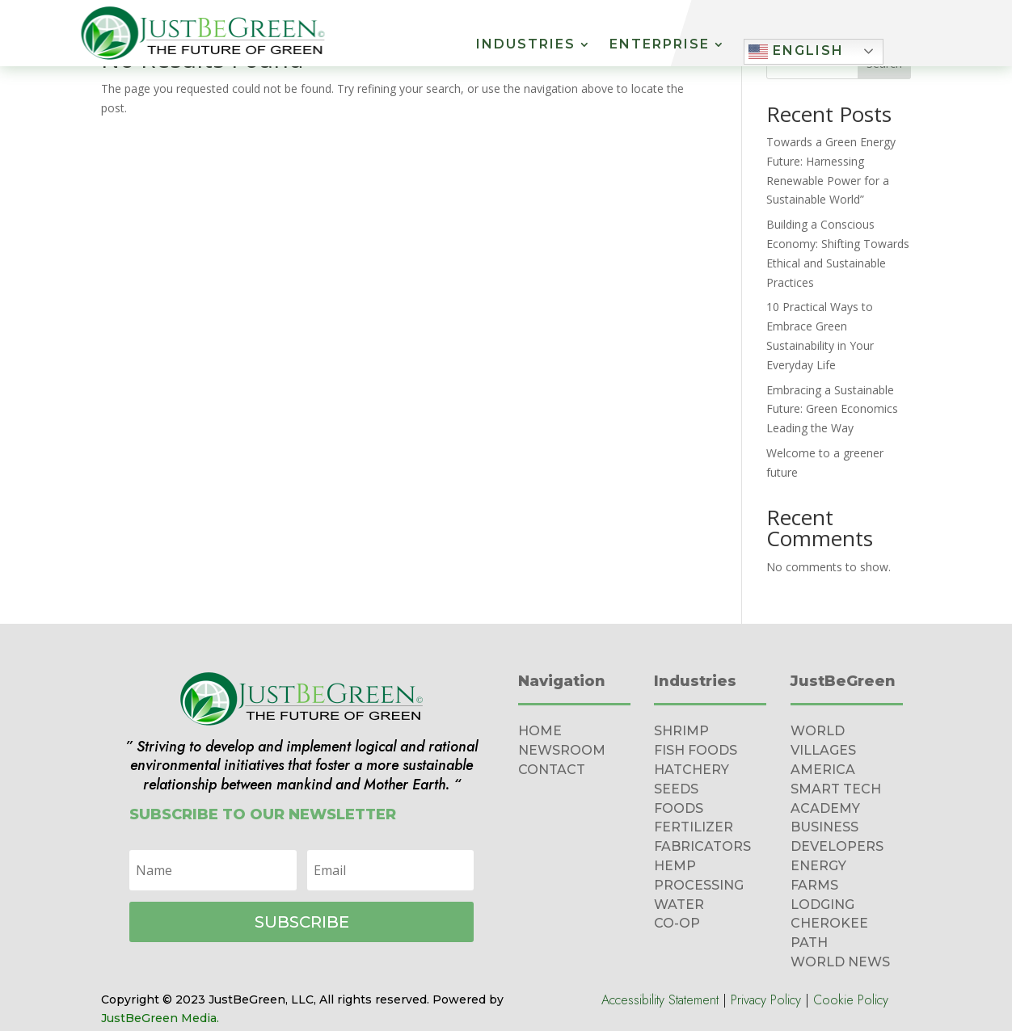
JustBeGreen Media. (160, 1018)
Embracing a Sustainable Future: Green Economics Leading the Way (832, 409)
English (796, 51)
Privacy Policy (766, 1000)
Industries (526, 45)
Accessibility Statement (660, 1000)
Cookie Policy (850, 1000)
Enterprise (659, 45)
